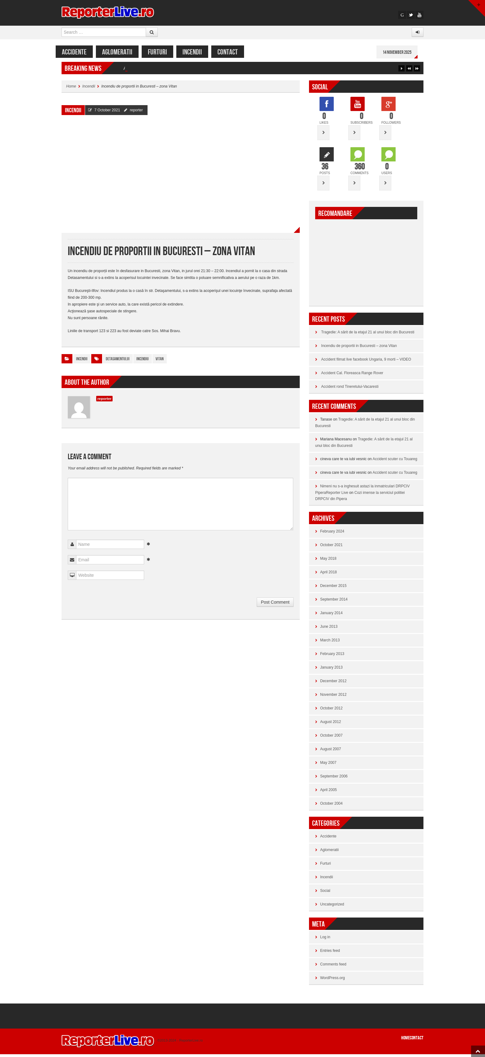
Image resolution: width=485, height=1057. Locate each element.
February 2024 (332, 534)
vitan (160, 361)
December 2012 (333, 684)
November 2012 (333, 697)
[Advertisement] (366, 261)
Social (325, 893)
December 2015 (333, 588)
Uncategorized (332, 907)
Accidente (80, 52)
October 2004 (331, 806)
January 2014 (331, 616)
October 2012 (331, 711)
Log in (325, 940)
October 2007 (331, 738)
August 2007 (330, 752)
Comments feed (333, 967)
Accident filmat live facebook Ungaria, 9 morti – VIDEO (366, 362)
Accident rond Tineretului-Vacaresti (349, 389)
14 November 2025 (402, 52)
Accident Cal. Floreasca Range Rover (352, 376)
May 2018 (328, 561)
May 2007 (328, 765)
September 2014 (334, 602)
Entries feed (330, 953)
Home (71, 89)
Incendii (198, 52)
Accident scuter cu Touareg (394, 462)
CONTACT (233, 52)
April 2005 (328, 792)
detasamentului (118, 361)
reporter (136, 113)
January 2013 (331, 670)
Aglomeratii (123, 52)
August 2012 (330, 724)
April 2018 (328, 575)
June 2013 (328, 629)
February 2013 (332, 656)
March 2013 (330, 643)
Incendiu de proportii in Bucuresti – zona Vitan (359, 348)
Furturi (163, 52)
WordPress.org (332, 980)
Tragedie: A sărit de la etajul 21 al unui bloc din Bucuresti (177, 71)
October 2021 (331, 548)
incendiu (142, 361)
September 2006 (334, 779)
